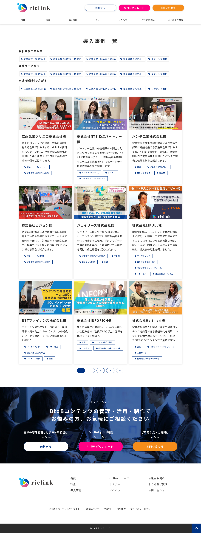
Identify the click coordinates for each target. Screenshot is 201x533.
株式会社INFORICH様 (94, 320)
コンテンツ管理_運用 (146, 262)
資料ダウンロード (134, 7)
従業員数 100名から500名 (101, 58)
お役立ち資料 (148, 20)
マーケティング (143, 256)
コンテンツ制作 (157, 58)
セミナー (97, 20)
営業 (29, 167)
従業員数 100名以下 (132, 58)
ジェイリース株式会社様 (95, 225)
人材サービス (142, 352)
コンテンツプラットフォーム (149, 267)
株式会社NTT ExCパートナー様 (99, 139)
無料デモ (100, 7)
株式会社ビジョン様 (37, 225)
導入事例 (72, 20)
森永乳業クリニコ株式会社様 (44, 136)
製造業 (162, 172)
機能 (23, 20)
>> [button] (120, 370)
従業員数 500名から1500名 (66, 58)
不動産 (117, 256)
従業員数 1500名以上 (33, 58)
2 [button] (90, 370)
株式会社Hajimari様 (148, 320)
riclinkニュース (119, 478)
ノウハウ (122, 20)
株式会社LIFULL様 (147, 225)
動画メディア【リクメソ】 (99, 509)
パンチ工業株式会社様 (149, 136)
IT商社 (42, 256)
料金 (48, 20)
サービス (111, 172)
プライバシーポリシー (141, 509)
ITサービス (141, 273)
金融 (106, 262)
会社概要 (121, 509)
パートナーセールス (90, 172)
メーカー (43, 167)
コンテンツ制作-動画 (103, 342)
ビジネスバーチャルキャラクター (65, 509)
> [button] (110, 370)
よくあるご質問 (175, 20)
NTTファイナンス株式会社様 (44, 320)
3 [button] (100, 370)
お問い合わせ (168, 7)
